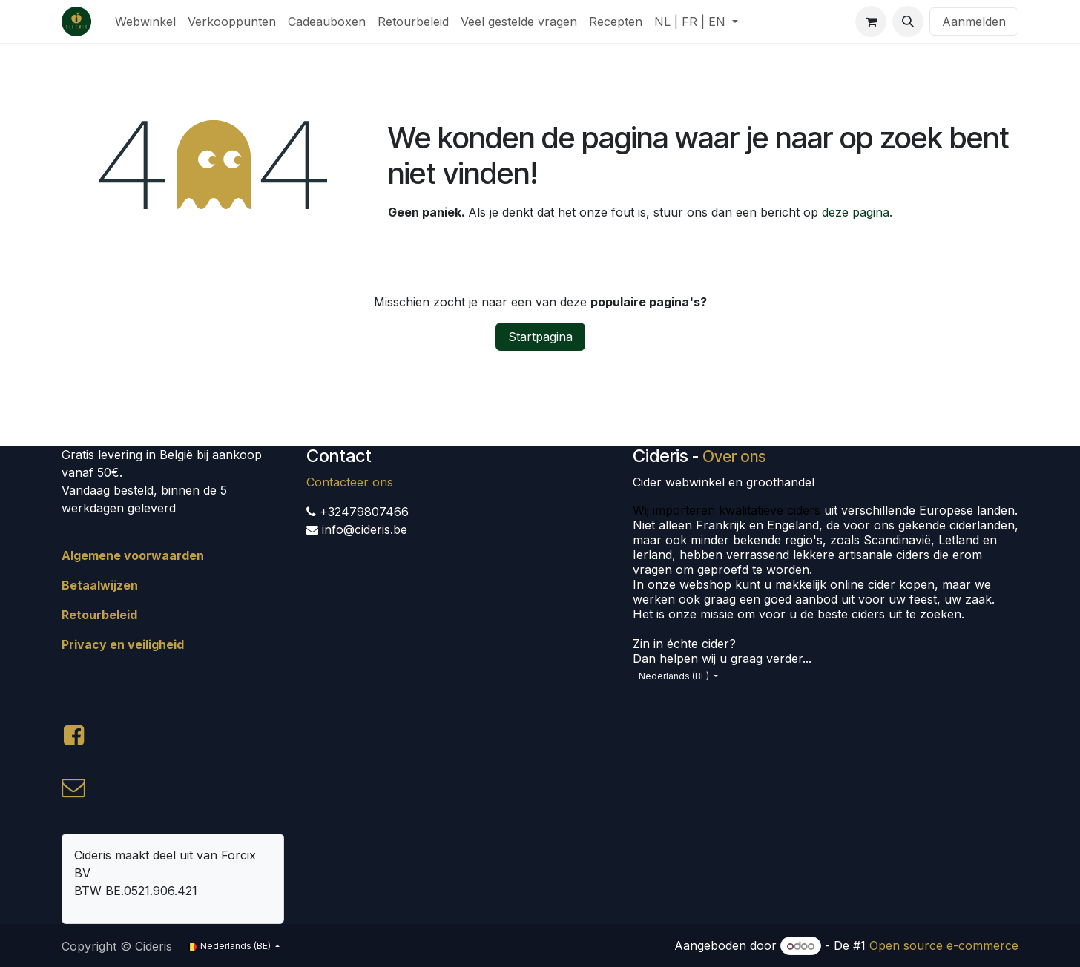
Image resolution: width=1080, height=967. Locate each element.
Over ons (734, 456)
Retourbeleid (99, 614)
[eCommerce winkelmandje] (870, 21)
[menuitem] (145, 21)
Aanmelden (974, 21)
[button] (907, 21)
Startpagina (540, 336)
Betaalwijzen (100, 585)
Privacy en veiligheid (123, 644)
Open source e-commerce (943, 945)
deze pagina (855, 212)
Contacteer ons (349, 482)
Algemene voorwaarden (133, 555)
